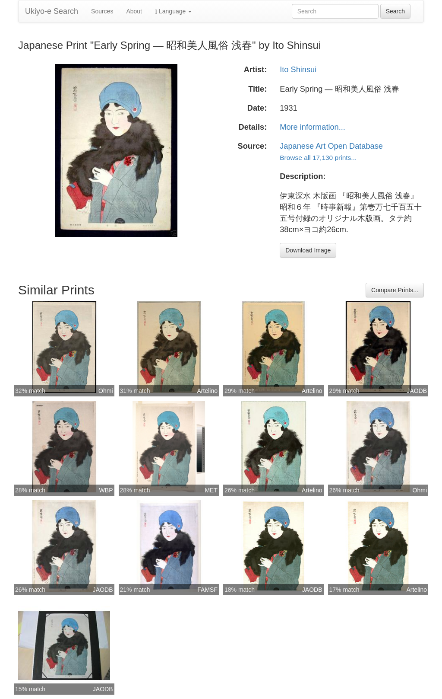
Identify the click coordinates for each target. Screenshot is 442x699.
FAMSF (207, 589)
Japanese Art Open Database (331, 146)
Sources (102, 11)
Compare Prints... (394, 290)
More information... (312, 127)
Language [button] (173, 11)
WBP (106, 490)
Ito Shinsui (298, 69)
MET (211, 490)
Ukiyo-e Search (51, 11)
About (134, 11)
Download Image (308, 250)
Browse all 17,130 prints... (318, 157)
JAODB (417, 390)
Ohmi (105, 390)
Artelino (207, 390)
